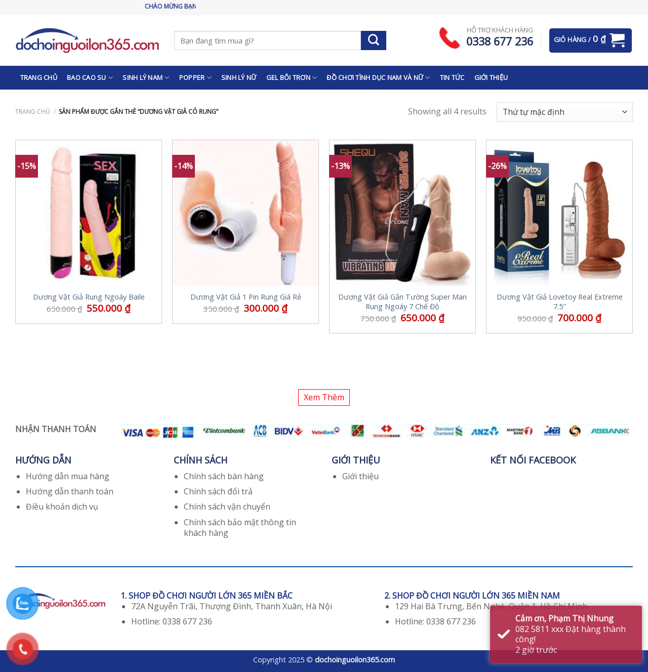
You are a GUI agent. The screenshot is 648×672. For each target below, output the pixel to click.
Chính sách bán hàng (224, 476)
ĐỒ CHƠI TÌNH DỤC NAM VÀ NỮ (378, 77)
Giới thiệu (360, 476)
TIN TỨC (452, 77)
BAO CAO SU (90, 77)
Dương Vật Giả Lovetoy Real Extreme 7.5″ (560, 301)
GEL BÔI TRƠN (291, 77)
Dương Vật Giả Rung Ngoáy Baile (89, 297)
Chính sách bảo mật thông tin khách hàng (240, 527)
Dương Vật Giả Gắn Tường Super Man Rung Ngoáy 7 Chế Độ (402, 301)
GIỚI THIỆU (491, 77)
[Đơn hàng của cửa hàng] (565, 112)
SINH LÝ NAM (146, 77)
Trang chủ (32, 111)
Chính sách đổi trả (218, 491)
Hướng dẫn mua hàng (67, 476)
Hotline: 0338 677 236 (171, 621)
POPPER (195, 77)
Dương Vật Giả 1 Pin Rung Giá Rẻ (245, 297)
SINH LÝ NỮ (239, 77)
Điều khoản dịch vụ (62, 506)
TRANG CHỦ (38, 77)
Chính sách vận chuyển (227, 506)
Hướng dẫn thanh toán (69, 491)
